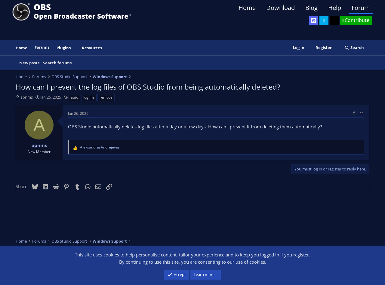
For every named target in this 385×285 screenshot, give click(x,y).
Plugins (64, 48)
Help (334, 8)
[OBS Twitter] (323, 20)
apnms (26, 97)
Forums (42, 47)
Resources (92, 48)
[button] (75, 48)
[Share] (353, 113)
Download (280, 8)
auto (74, 97)
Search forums (57, 63)
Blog (311, 8)
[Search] (354, 47)
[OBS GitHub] (334, 20)
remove (106, 97)
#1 (361, 113)
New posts (29, 63)
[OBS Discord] (313, 20)
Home (247, 8)
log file (88, 97)
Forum (361, 8)
